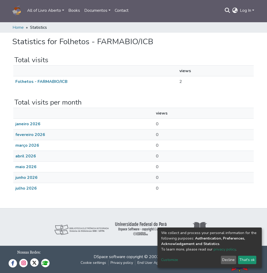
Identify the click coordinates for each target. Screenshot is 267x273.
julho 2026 (26, 188)
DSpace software (109, 257)
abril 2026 (25, 156)
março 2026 (27, 145)
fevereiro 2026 (30, 135)
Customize (169, 259)
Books (74, 10)
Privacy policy (122, 262)
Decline (228, 259)
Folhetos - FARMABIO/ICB (41, 81)
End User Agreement (154, 262)
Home (18, 27)
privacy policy (225, 249)
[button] (235, 10)
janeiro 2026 (27, 124)
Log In (245, 10)
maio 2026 (26, 167)
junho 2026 (26, 177)
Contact (122, 10)
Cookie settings (93, 262)
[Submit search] (227, 10)
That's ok (247, 259)
